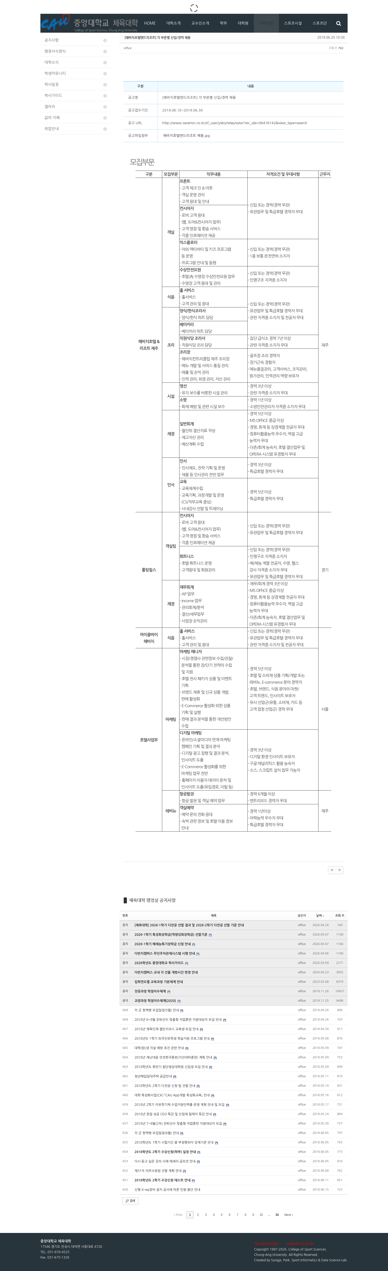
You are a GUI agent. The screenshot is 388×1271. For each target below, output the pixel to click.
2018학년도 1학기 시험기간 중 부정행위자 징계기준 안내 (174, 1142)
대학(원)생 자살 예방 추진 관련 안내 (159, 1048)
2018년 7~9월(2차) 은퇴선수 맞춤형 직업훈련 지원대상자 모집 (178, 1123)
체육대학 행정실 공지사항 (152, 900)
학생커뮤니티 (76, 74)
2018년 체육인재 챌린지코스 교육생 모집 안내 (166, 1029)
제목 (214, 915)
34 (276, 1215)
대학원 (243, 23)
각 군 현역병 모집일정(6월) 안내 (157, 1133)
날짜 (320, 915)
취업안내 (76, 129)
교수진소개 (200, 23)
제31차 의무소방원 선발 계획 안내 (158, 1170)
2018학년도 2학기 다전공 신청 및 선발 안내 (165, 1085)
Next (288, 1215)
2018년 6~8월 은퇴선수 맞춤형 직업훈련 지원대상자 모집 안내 (178, 1019)
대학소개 (174, 23)
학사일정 (76, 85)
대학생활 (266, 23)
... (269, 1215)
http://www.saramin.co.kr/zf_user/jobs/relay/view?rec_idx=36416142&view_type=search (234, 123)
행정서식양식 (76, 51)
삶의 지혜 (76, 118)
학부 (223, 23)
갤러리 (76, 107)
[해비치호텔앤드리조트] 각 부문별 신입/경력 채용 (157, 37)
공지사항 (76, 40)
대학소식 (76, 62)
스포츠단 (320, 23)
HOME (150, 23)
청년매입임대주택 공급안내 (153, 1076)
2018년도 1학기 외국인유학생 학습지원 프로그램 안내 (172, 1038)
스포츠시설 (293, 23)
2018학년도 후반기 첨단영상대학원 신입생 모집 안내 (171, 1067)
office (128, 48)
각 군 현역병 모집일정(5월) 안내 (157, 1010)
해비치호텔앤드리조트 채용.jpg (186, 135)
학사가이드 (76, 96)
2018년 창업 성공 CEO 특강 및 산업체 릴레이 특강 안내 (173, 1114)
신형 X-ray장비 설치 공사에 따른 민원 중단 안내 (167, 1189)
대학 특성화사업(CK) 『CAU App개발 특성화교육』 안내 (172, 1095)
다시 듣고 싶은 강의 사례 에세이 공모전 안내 (165, 1161)
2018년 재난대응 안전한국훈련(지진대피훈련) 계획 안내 (173, 1057)
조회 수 (339, 915)
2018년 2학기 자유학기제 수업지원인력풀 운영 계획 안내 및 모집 (179, 1104)
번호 (125, 915)
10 (260, 1215)
